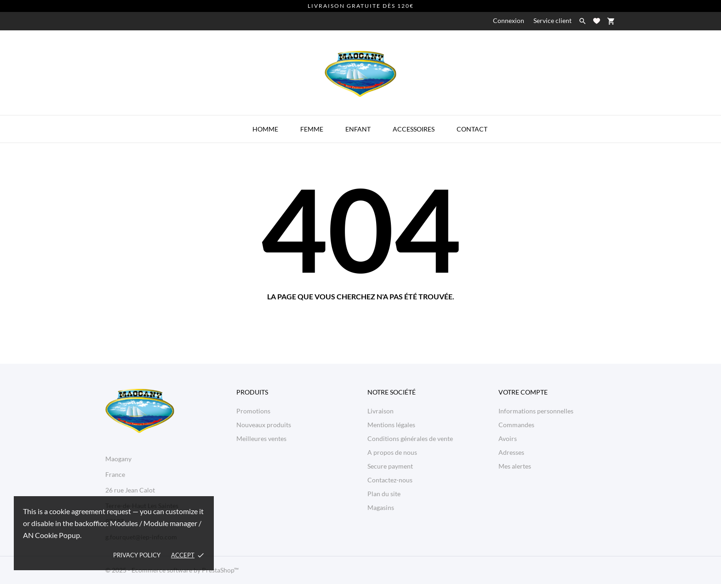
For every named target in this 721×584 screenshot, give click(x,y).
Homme (265, 129)
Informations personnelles (535, 411)
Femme (311, 129)
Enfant (358, 129)
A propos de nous (392, 452)
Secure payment (390, 466)
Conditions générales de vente (410, 438)
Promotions (253, 411)
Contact (472, 129)
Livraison (380, 411)
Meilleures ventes (261, 438)
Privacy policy (136, 555)
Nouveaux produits (263, 425)
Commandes (516, 425)
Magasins (380, 507)
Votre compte (523, 392)
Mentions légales (391, 425)
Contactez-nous (389, 480)
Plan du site (384, 494)
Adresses (511, 452)
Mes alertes (514, 466)
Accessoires (414, 129)
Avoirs (507, 438)
